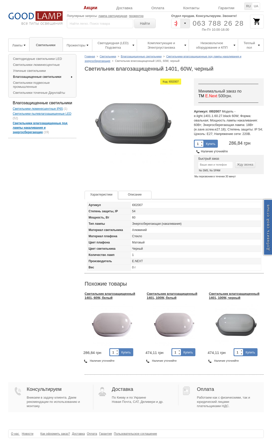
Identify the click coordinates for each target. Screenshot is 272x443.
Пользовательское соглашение (135, 434)
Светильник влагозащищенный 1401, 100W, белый (172, 296)
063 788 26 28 (218, 23)
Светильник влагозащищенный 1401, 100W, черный (234, 296)
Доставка (124, 8)
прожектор (136, 16)
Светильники (108, 56)
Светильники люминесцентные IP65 (38, 109)
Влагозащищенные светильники (141, 56)
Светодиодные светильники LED (37, 59)
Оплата (157, 8)
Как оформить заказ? (55, 434)
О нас (15, 434)
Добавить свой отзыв (268, 227)
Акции (90, 7)
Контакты (191, 8)
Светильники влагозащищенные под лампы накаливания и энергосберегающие (40, 127)
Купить (210, 144)
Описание (134, 194)
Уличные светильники (29, 71)
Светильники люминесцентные (36, 65)
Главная (90, 56)
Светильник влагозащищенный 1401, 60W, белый (110, 296)
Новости (27, 434)
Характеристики (101, 194)
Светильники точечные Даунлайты (39, 93)
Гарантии (226, 8)
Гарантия (105, 434)
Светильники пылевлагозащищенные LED (42, 113)
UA (256, 6)
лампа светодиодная (112, 16)
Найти (145, 23)
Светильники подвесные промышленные (31, 85)
